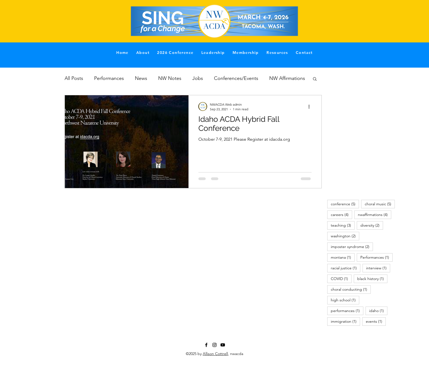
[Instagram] (214, 345)
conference (345, 203)
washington (345, 235)
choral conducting (351, 289)
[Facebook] (206, 345)
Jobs (197, 78)
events (376, 321)
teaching (343, 225)
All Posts (74, 78)
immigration (345, 321)
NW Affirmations (287, 78)
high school (345, 299)
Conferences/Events (236, 78)
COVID (341, 278)
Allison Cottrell (215, 353)
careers (341, 214)
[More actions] (311, 106)
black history (372, 278)
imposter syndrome (352, 246)
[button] (314, 79)
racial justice (345, 267)
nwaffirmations (374, 214)
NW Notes (169, 78)
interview (378, 267)
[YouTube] (222, 345)
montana (343, 257)
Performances (109, 78)
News (141, 78)
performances (347, 310)
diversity (371, 225)
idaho (378, 310)
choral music (380, 203)
